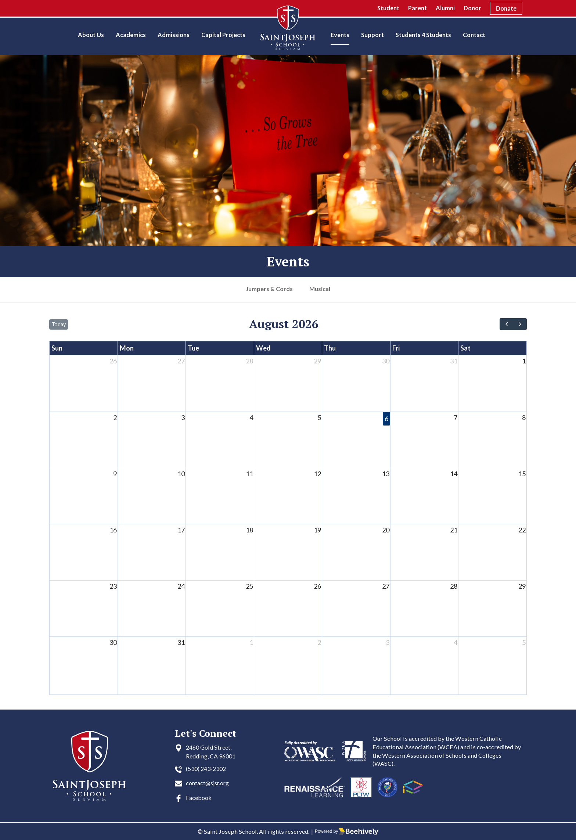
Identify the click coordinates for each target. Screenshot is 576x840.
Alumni (445, 7)
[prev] (506, 324)
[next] (520, 324)
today (58, 324)
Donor (472, 7)
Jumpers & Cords (269, 288)
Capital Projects (223, 34)
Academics (131, 34)
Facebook (199, 797)
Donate (506, 8)
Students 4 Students (423, 34)
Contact (474, 34)
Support (372, 34)
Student (388, 7)
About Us (91, 34)
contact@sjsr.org (208, 782)
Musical (320, 288)
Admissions (174, 34)
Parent (417, 7)
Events (340, 34)
